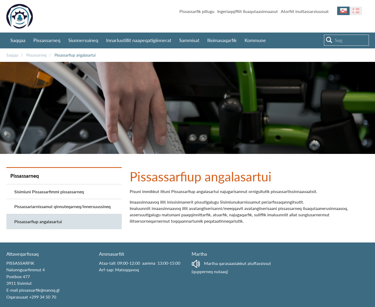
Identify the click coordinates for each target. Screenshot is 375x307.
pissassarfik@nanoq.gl (39, 289)
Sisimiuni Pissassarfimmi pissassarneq (49, 191)
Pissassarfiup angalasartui (75, 55)
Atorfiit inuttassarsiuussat (305, 11)
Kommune (255, 40)
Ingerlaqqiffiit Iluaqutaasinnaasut (247, 11)
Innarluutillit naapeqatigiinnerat (138, 40)
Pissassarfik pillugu (196, 11)
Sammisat (189, 40)
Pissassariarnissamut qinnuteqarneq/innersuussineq (62, 206)
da (356, 11)
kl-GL (343, 11)
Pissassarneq (46, 40)
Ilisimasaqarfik (222, 40)
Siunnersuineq (83, 40)
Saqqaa (17, 40)
